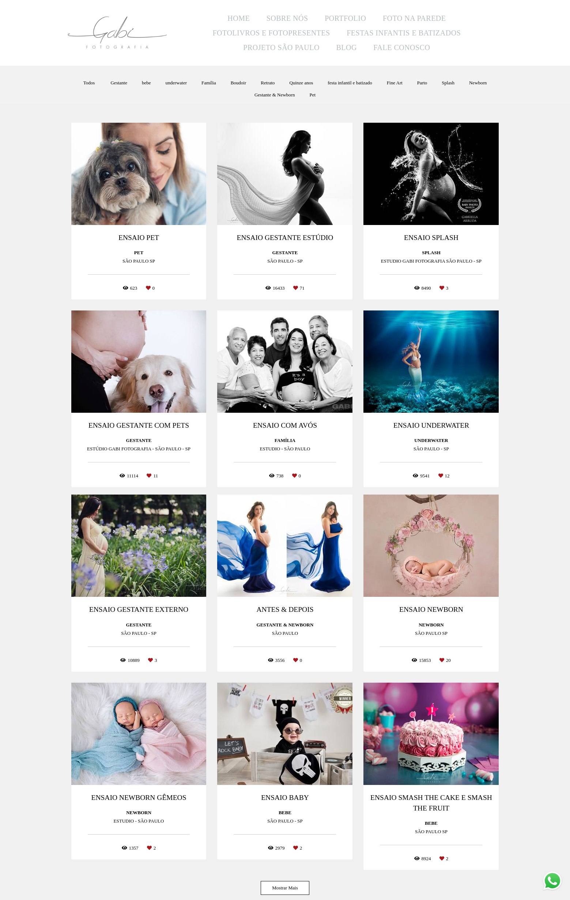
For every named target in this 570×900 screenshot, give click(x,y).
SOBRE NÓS (287, 18)
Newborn (478, 82)
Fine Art (395, 82)
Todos (89, 82)
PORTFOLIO (345, 18)
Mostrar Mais (285, 888)
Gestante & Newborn (274, 94)
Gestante (118, 82)
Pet (312, 94)
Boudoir (238, 82)
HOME (238, 18)
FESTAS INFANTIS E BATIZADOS (404, 33)
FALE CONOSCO (401, 47)
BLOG (346, 47)
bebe (146, 82)
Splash (448, 82)
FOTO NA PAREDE (414, 18)
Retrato (268, 82)
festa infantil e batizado (350, 82)
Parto (422, 82)
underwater (176, 82)
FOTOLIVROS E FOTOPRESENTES (271, 33)
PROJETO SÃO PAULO (281, 47)
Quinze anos (301, 82)
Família (208, 82)
